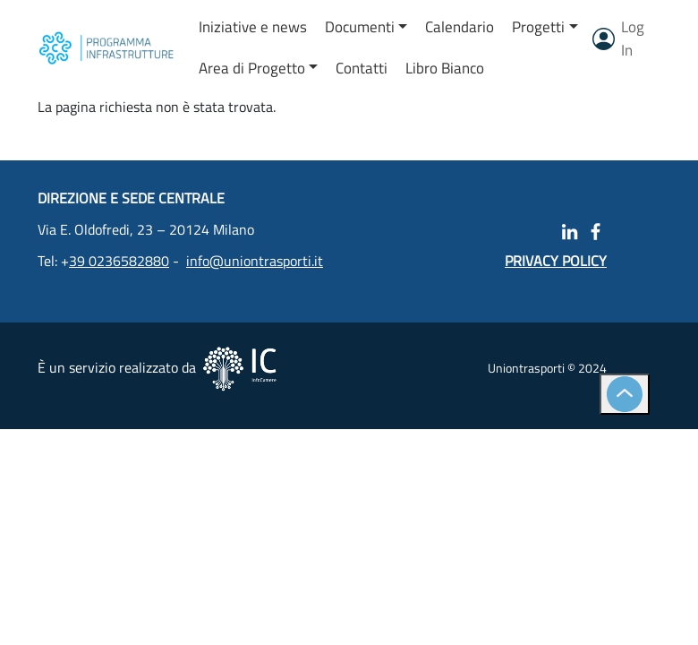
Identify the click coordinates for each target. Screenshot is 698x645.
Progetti (538, 27)
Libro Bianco (444, 68)
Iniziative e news (253, 27)
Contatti (361, 68)
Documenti (360, 27)
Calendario (459, 27)
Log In (632, 38)
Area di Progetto (252, 68)
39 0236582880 (119, 260)
